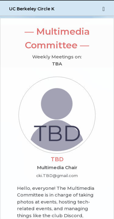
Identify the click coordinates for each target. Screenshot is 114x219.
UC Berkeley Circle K (31, 9)
